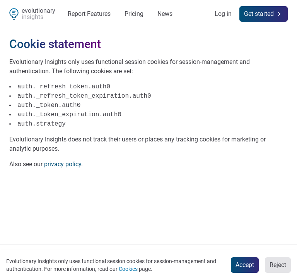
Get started (263, 14)
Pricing (134, 13)
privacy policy (62, 164)
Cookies (128, 269)
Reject (278, 265)
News (164, 13)
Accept (245, 265)
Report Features (89, 13)
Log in (223, 13)
